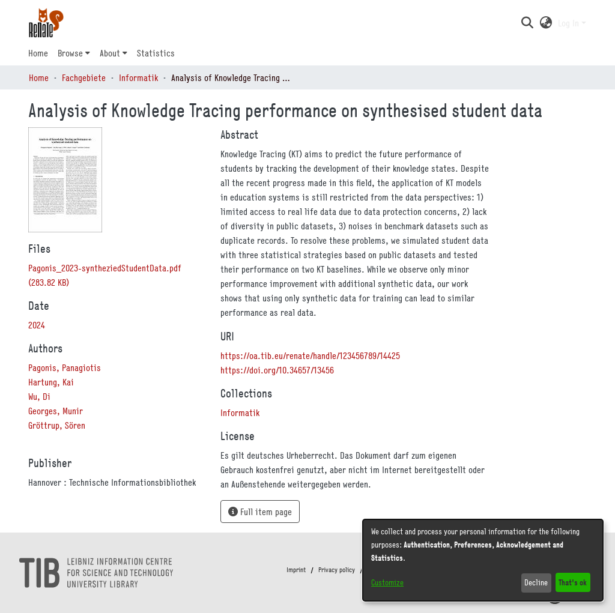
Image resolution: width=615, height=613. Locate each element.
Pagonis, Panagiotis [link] (64, 367)
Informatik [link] (138, 77)
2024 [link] (36, 324)
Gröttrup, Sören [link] (56, 425)
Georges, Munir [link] (55, 410)
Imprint (296, 570)
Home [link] (39, 77)
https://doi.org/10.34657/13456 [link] (277, 369)
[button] (527, 23)
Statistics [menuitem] (156, 52)
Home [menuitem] (38, 52)
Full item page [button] (260, 511)
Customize (387, 582)
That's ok (573, 582)
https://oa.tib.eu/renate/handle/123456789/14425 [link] (310, 355)
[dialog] (483, 560)
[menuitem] (74, 53)
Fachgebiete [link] (84, 77)
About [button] (110, 52)
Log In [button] (569, 22)
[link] (239, 412)
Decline (536, 582)
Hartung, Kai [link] (51, 381)
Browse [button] (70, 52)
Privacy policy (336, 570)
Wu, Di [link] (39, 396)
